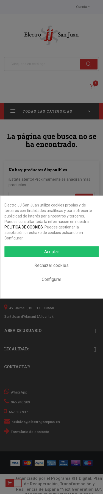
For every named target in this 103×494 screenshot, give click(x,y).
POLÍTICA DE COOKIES (23, 227)
